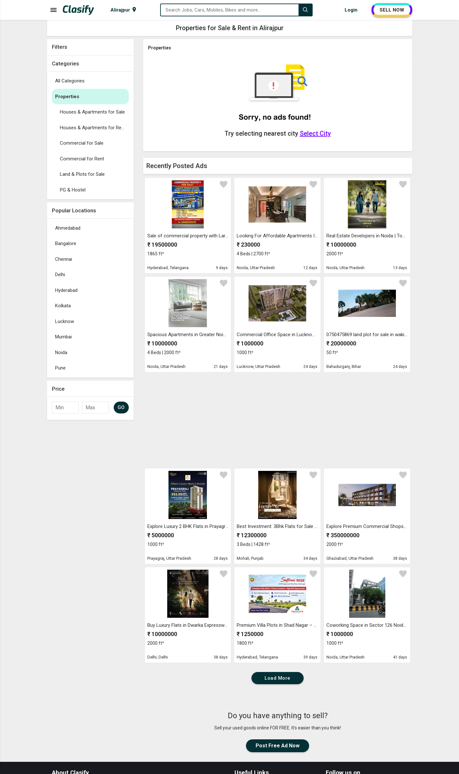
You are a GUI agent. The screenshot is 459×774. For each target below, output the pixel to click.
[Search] (305, 10)
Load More (278, 678)
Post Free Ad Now (277, 746)
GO (121, 407)
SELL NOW (392, 10)
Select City (315, 133)
